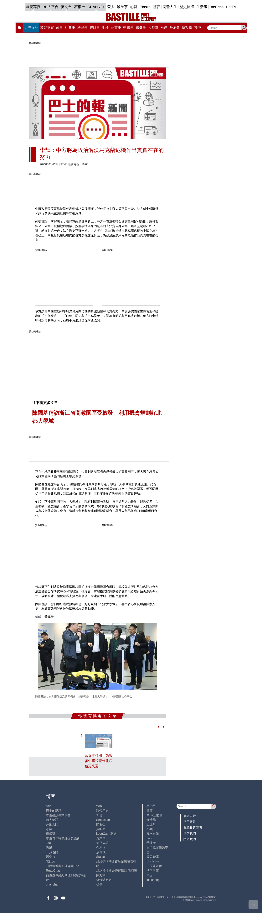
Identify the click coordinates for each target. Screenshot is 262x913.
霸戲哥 (50, 833)
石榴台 (79, 7)
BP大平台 (51, 7)
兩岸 (163, 27)
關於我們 (189, 839)
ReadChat (53, 870)
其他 (197, 27)
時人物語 (52, 819)
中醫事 (128, 27)
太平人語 (102, 843)
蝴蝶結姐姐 (104, 879)
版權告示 (189, 816)
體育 (156, 7)
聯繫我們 (189, 833)
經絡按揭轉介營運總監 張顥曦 (116, 870)
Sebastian (103, 819)
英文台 (66, 7)
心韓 (133, 7)
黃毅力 (100, 829)
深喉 (99, 806)
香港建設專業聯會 (58, 815)
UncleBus (153, 861)
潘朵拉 (50, 856)
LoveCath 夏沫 (106, 833)
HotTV (231, 7)
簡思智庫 (152, 856)
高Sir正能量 (154, 815)
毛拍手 (151, 806)
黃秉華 (100, 838)
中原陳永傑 (154, 866)
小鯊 (49, 829)
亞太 (111, 7)
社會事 (70, 27)
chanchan (52, 884)
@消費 (174, 27)
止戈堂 (151, 824)
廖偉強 (100, 852)
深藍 (149, 810)
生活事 (201, 7)
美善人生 (169, 7)
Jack (49, 843)
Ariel (49, 806)
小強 (149, 829)
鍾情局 (151, 819)
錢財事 (95, 27)
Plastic (145, 7)
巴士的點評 (53, 810)
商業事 (116, 27)
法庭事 (82, 27)
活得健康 (152, 870)
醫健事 (141, 27)
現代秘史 (102, 810)
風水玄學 (152, 833)
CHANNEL (96, 7)
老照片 (50, 861)
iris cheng (153, 879)
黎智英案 (47, 27)
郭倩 (99, 815)
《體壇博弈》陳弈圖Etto (62, 866)
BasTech (217, 7)
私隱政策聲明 (192, 827)
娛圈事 (122, 7)
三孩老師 (52, 852)
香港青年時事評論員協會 (63, 838)
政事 (59, 27)
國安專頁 (33, 7)
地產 (105, 27)
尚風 (49, 847)
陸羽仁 (100, 824)
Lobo (149, 838)
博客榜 (187, 27)
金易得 (100, 847)
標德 (99, 884)
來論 (149, 875)
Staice (100, 856)
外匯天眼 (52, 824)
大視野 (153, 27)
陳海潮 (100, 875)
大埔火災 (31, 27)
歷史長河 (186, 7)
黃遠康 (151, 843)
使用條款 (189, 821)
